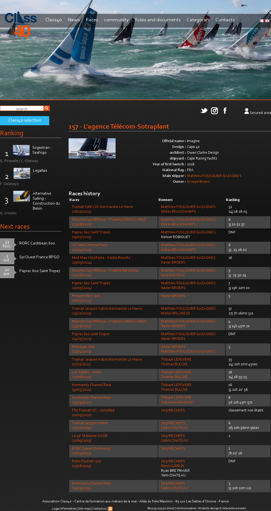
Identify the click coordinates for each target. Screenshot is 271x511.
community (116, 20)
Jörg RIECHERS (173, 411)
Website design (208, 508)
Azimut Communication (180, 508)
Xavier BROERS (173, 263)
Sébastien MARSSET (178, 403)
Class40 (53, 20)
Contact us (99, 508)
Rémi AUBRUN (172, 466)
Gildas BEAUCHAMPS (178, 212)
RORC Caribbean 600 (37, 243)
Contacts (225, 20)
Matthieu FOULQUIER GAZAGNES (214, 176)
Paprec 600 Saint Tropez (39, 271)
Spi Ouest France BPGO (39, 257)
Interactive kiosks (234, 508)
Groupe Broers (198, 182)
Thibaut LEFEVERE (176, 360)
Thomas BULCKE (174, 364)
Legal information (64, 508)
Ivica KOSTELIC (173, 275)
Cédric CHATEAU (174, 428)
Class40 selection (24, 120)
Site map (84, 508)
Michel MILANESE (175, 314)
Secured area (260, 113)
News (74, 20)
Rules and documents (158, 20)
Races (92, 20)
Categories (198, 20)
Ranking (11, 133)
